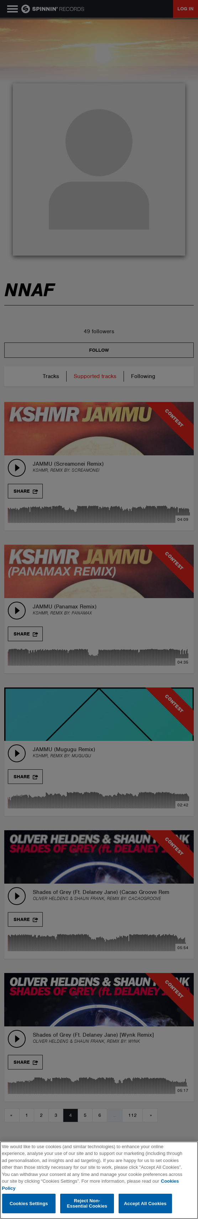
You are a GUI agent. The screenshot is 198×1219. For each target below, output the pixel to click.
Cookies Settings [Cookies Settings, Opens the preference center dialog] (29, 1203)
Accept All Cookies (145, 1203)
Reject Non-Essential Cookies (87, 1203)
